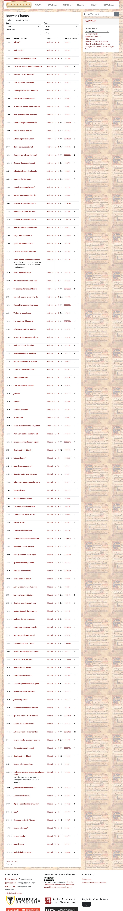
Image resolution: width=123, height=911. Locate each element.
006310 (67, 530)
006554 (67, 114)
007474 (67, 635)
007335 (67, 281)
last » (16, 861)
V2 (55, 393)
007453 (67, 563)
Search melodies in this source (98, 44)
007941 (67, 466)
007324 (67, 546)
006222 (67, 651)
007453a (67, 571)
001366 (67, 58)
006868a (67, 155)
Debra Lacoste (11, 879)
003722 (67, 353)
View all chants (92, 34)
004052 (67, 804)
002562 (67, 772)
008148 (67, 273)
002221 (67, 179)
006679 (67, 740)
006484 (67, 195)
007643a (67, 732)
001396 (67, 345)
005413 (67, 82)
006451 (67, 42)
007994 (67, 187)
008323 (67, 458)
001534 (67, 587)
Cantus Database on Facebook (94, 882)
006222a (67, 659)
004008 (67, 852)
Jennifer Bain (11, 883)
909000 (67, 450)
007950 (67, 377)
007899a (67, 321)
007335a (67, 289)
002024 (67, 385)
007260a (67, 219)
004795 (67, 683)
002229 (67, 171)
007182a (67, 139)
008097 (67, 106)
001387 (67, 796)
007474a (67, 643)
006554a (67, 123)
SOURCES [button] (52, 4)
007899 (67, 313)
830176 (67, 812)
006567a (67, 442)
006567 (67, 434)
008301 (67, 369)
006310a (67, 538)
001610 (67, 337)
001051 (67, 66)
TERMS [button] (93, 4)
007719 (67, 708)
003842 (67, 691)
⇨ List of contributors (13, 893)
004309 (67, 675)
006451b (67, 235)
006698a (67, 305)
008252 (67, 74)
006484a (67, 203)
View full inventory (93, 36)
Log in (86, 904)
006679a (67, 748)
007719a (67, 716)
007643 (67, 724)
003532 (67, 788)
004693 (67, 329)
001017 (67, 482)
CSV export (90, 39)
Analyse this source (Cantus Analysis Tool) (99, 47)
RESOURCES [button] (108, 4)
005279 (67, 163)
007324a (67, 554)
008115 (67, 611)
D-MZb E (90, 21)
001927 (67, 820)
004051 (67, 474)
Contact (86, 879)
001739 (67, 259)
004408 (67, 514)
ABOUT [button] (38, 4)
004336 (67, 506)
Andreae (50, 42)
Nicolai (50, 434)
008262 (67, 50)
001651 (67, 764)
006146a (67, 627)
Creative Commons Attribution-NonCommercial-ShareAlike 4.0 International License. (59, 884)
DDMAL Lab (10, 887)
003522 (67, 393)
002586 (67, 243)
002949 (67, 603)
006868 (67, 147)
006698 (67, 297)
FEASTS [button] (80, 4)
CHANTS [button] (67, 4)
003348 (67, 595)
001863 (67, 426)
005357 (67, 90)
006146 (67, 619)
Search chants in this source (97, 41)
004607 (67, 98)
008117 (67, 699)
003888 (67, 498)
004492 (67, 361)
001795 (67, 251)
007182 (67, 131)
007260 (67, 211)
